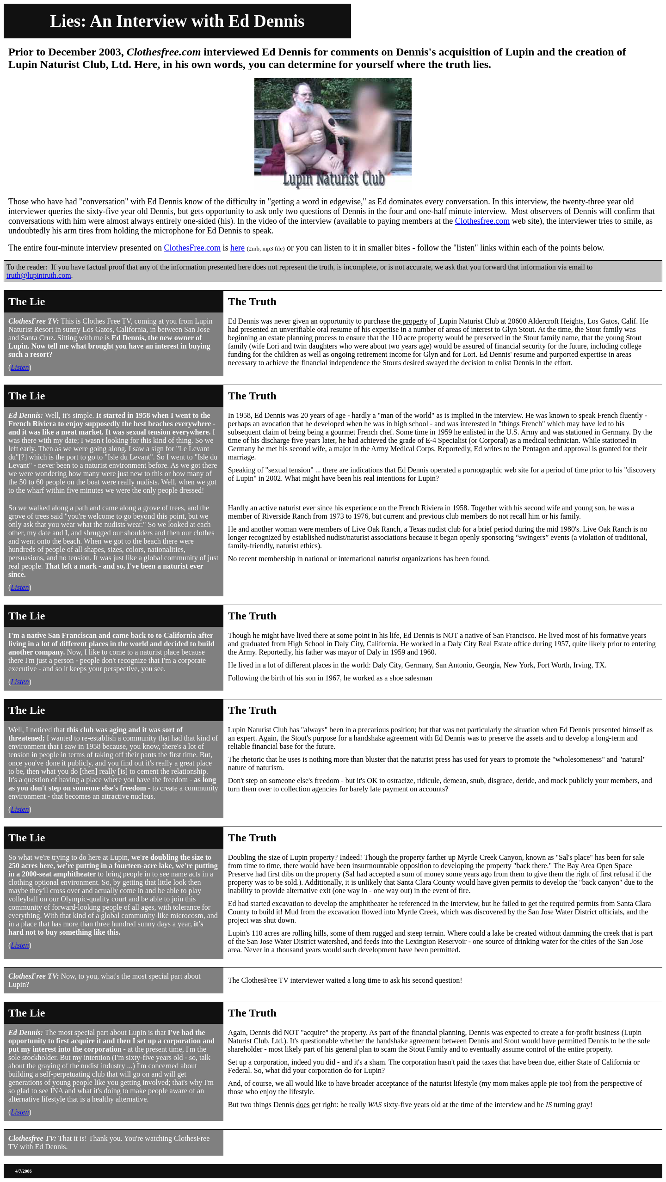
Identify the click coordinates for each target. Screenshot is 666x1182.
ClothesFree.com (192, 247)
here (237, 247)
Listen (20, 367)
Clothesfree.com (482, 221)
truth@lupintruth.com (38, 275)
